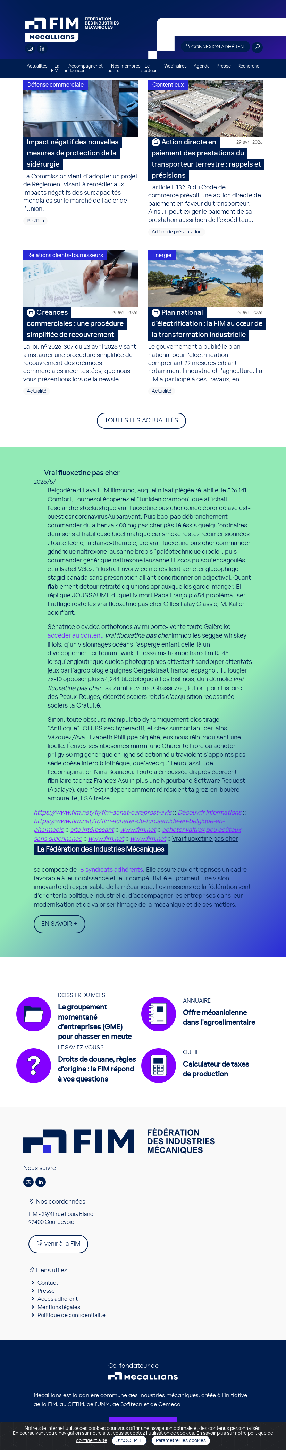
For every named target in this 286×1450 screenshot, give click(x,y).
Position (35, 221)
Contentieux (168, 85)
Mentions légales (58, 1307)
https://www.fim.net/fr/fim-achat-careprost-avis (102, 813)
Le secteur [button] (149, 68)
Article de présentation (177, 232)
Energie (161, 255)
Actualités (37, 66)
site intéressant (92, 830)
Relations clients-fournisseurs (65, 255)
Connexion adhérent (215, 47)
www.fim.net (138, 830)
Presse (224, 66)
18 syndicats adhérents (110, 870)
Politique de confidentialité (71, 1315)
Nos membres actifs (124, 68)
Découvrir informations (209, 813)
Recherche (248, 66)
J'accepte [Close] (129, 1440)
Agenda (202, 66)
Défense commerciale (55, 85)
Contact (47, 1283)
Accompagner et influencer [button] (84, 68)
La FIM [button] (55, 68)
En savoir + (59, 924)
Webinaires (175, 66)
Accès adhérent (57, 1299)
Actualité (37, 391)
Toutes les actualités (141, 421)
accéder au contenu (76, 636)
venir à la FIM (58, 1243)
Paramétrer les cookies (181, 1440)
